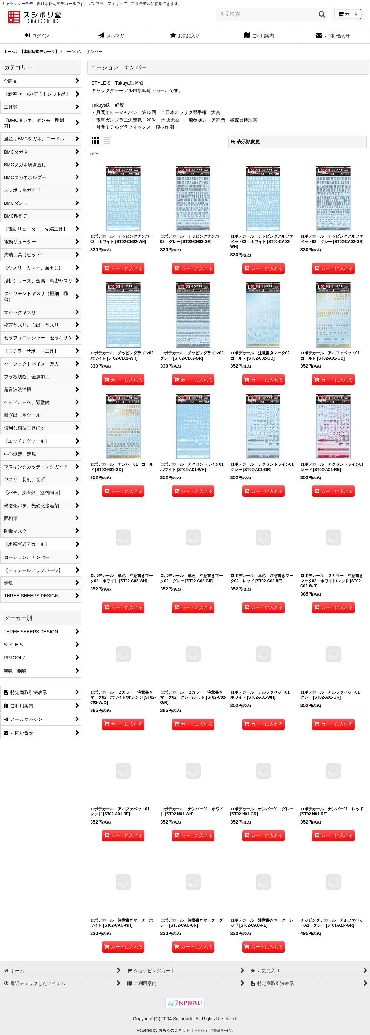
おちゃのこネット (174, 1030)
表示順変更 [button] (245, 141)
